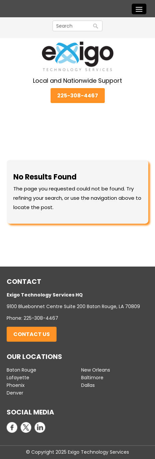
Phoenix (16, 385)
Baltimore (92, 377)
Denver (15, 393)
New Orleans (95, 370)
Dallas (88, 385)
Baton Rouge (21, 370)
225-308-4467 (77, 95)
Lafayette (18, 377)
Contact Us (31, 334)
